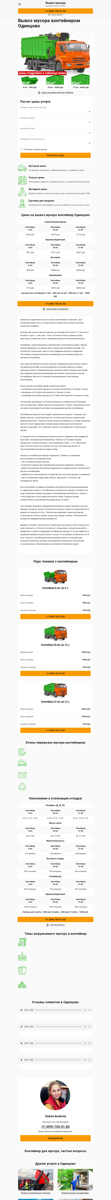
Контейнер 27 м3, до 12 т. (55, 701)
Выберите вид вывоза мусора (33, 107)
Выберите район (27, 118)
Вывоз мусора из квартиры (75, 1193)
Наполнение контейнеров (57, 309)
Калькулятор (55, 1138)
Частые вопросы (57, 925)
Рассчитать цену (55, 155)
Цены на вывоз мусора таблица (57, 92)
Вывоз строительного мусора (35, 1193)
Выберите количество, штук (32, 139)
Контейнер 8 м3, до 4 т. (55, 587)
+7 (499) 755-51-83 (55, 11)
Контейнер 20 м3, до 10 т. (55, 644)
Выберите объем (27, 128)
